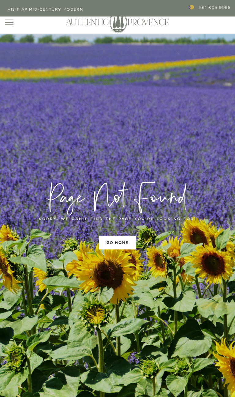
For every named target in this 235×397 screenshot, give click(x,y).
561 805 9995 (215, 7)
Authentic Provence (117, 22)
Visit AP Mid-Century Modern (45, 9)
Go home (117, 242)
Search (174, 7)
